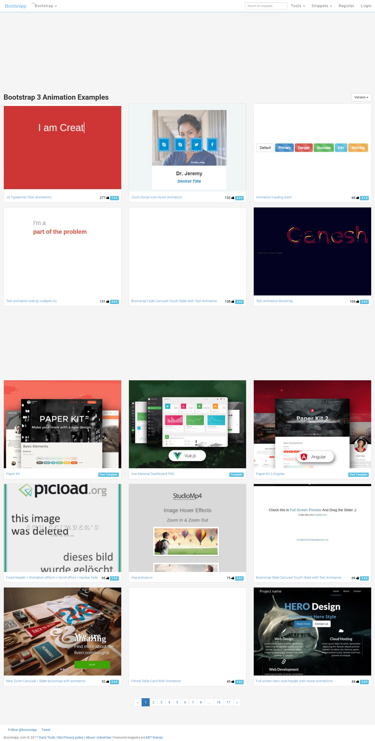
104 (354, 301)
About (90, 737)
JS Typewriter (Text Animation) (29, 197)
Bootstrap (44, 4)
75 (230, 578)
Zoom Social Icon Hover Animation (156, 197)
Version (361, 97)
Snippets (322, 6)
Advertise (104, 737)
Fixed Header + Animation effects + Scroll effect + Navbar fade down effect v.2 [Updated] (71, 577)
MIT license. (155, 737)
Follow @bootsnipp (22, 730)
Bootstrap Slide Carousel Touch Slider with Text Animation (299, 577)
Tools (298, 6)
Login (366, 6)
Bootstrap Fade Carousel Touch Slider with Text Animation (174, 301)
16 (219, 702)
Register (346, 6)
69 (355, 578)
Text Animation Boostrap (274, 301)
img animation (142, 577)
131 (104, 301)
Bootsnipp (15, 6)
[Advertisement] (152, 50)
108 (229, 301)
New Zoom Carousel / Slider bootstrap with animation (46, 681)
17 (228, 702)
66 (355, 198)
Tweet (45, 730)
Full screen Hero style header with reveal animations (294, 681)
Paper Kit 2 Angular (270, 474)
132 (229, 198)
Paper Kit (13, 474)
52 (105, 681)
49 (230, 681)
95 (105, 578)
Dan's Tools (47, 737)
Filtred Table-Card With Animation (156, 681)
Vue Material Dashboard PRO (152, 474)
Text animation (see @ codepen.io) (31, 301)
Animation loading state (274, 197)
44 (355, 681)
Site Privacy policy (70, 737)
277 (104, 198)
